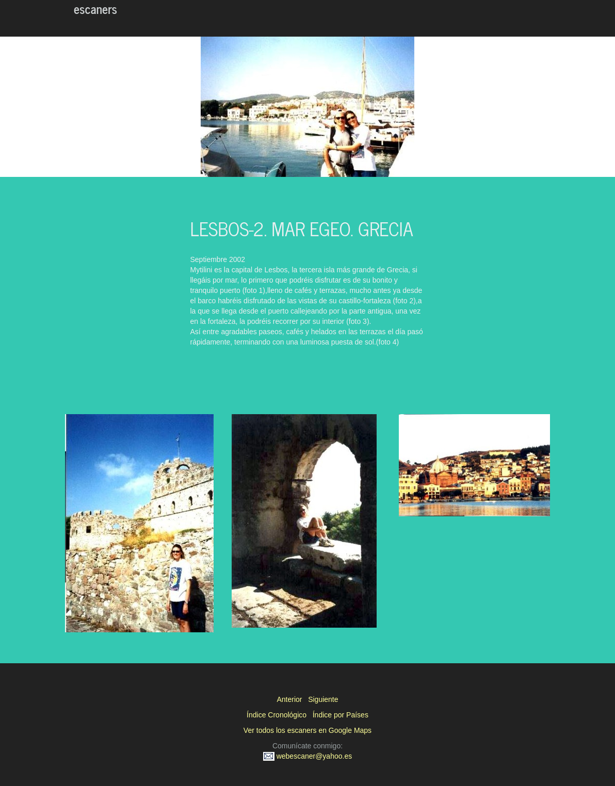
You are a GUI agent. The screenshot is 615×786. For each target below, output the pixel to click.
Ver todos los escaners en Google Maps (307, 730)
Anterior (289, 699)
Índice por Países (340, 715)
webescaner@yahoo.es (307, 756)
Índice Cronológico (276, 715)
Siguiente (323, 699)
